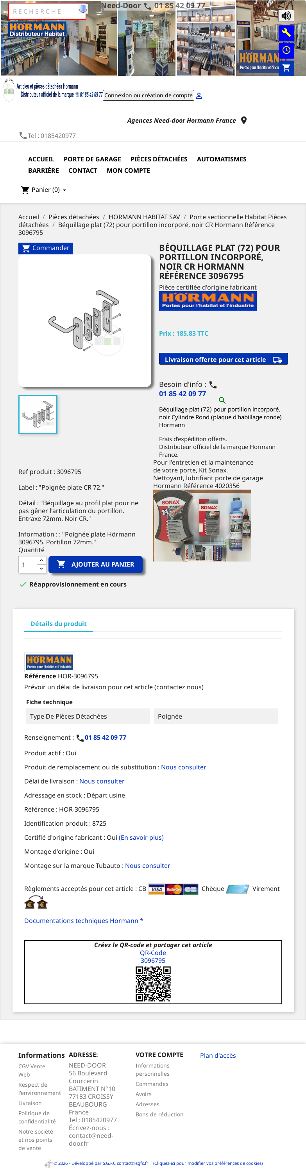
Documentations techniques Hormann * (83, 920)
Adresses (147, 1104)
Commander (45, 248)
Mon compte (128, 170)
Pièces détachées (159, 159)
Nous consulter (183, 767)
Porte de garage (92, 159)
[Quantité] (27, 564)
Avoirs (144, 1094)
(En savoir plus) (141, 837)
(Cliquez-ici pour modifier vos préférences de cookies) (206, 1163)
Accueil (41, 159)
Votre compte (159, 1054)
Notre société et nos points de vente (35, 1140)
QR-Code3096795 (153, 956)
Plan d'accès (218, 1055)
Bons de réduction (160, 1114)
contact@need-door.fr (91, 1139)
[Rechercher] (47, 11)
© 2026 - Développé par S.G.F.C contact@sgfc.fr (97, 1163)
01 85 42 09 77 (179, 5)
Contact (82, 170)
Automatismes (222, 159)
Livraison (30, 1103)
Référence (40, 676)
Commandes (152, 1083)
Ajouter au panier (95, 565)
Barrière (43, 170)
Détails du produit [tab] (58, 623)
